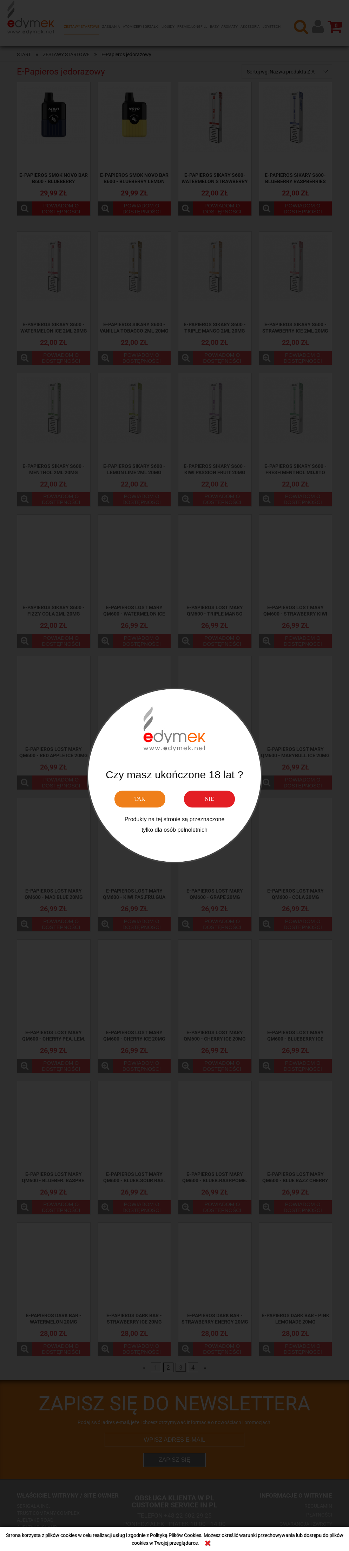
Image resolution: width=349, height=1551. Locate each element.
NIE (209, 799)
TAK (139, 799)
